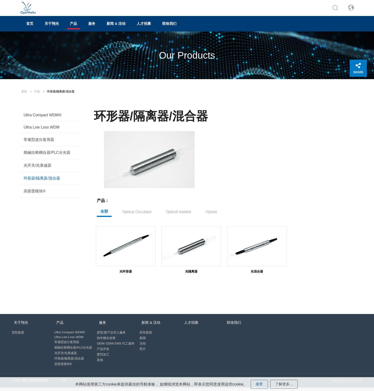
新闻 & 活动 (145, 28)
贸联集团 (18, 332)
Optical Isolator (179, 209)
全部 (104, 208)
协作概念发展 (107, 338)
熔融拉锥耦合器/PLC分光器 (47, 156)
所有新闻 (148, 332)
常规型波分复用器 (39, 143)
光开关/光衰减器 (37, 168)
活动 (145, 343)
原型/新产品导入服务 (112, 332)
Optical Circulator (137, 209)
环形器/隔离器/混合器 (42, 181)
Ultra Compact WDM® (42, 118)
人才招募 (179, 28)
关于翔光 (61, 28)
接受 (259, 384)
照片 (145, 349)
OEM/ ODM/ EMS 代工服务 (117, 343)
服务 (114, 28)
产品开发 (104, 349)
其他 (101, 360)
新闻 (145, 338)
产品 (90, 28)
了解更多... (284, 384)
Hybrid (211, 209)
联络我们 (210, 28)
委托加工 (104, 354)
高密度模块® (35, 194)
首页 (33, 28)
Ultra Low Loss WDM (41, 130)
